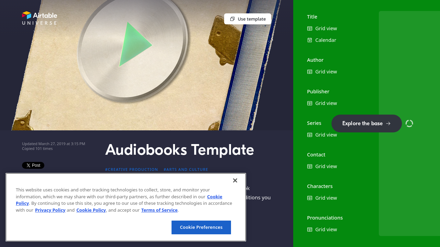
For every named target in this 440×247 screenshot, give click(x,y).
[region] (126, 207)
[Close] (235, 180)
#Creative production (131, 169)
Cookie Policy (91, 210)
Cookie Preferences (201, 227)
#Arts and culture (186, 169)
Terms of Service (159, 210)
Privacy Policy (50, 210)
